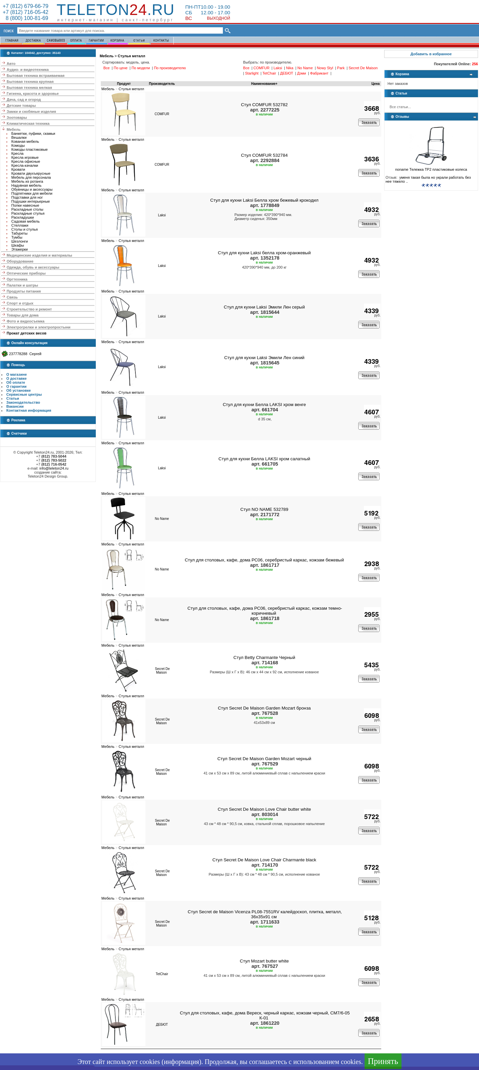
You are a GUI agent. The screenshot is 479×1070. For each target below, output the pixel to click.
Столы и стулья (24, 229)
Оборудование (20, 261)
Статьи (12, 398)
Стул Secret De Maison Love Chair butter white (264, 809)
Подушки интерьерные (30, 201)
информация (181, 1061)
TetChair (162, 974)
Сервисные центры (24, 394)
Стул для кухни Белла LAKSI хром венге (264, 404)
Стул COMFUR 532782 (264, 104)
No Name (162, 519)
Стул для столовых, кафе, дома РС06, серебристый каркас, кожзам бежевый (264, 559)
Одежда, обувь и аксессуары (33, 267)
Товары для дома (23, 315)
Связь (12, 297)
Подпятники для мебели (31, 193)
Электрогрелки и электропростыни (39, 327)
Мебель (14, 129)
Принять (383, 1061)
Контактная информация (28, 410)
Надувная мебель (26, 185)
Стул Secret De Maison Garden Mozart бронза (264, 708)
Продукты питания (24, 291)
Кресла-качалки (24, 165)
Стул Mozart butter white (264, 961)
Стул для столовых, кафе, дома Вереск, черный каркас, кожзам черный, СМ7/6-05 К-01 (265, 1015)
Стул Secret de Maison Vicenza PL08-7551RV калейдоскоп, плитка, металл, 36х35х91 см (265, 914)
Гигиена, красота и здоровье (33, 94)
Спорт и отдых (20, 303)
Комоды (18, 145)
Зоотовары (17, 117)
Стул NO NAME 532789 (264, 509)
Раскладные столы (27, 209)
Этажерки (19, 249)
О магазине (16, 374)
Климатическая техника (28, 123)
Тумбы (16, 237)
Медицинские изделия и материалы (39, 255)
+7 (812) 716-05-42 (25, 12)
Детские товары (21, 105)
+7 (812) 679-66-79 (25, 6)
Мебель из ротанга (27, 181)
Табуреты (19, 233)
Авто (11, 64)
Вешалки (19, 137)
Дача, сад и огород (24, 100)
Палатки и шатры (22, 285)
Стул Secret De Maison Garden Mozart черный (264, 758)
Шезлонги (19, 241)
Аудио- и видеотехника (28, 70)
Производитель (162, 84)
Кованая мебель (25, 141)
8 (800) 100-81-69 (25, 18)
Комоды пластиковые (29, 149)
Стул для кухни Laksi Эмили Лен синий (264, 357)
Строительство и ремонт (29, 309)
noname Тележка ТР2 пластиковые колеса (431, 167)
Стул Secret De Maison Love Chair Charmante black (264, 859)
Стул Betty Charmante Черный (264, 657)
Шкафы (17, 245)
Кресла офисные (25, 161)
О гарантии (16, 386)
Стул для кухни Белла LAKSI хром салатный (264, 458)
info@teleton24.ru (54, 468)
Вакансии (15, 406)
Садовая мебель (25, 221)
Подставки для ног (27, 197)
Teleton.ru (116, 9)
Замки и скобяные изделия (31, 111)
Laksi (162, 215)
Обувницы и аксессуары (32, 189)
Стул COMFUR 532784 (264, 155)
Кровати (18, 169)
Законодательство (23, 402)
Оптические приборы (26, 273)
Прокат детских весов (26, 333)
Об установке (18, 390)
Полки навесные (25, 205)
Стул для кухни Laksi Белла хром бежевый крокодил (264, 200)
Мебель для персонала (31, 177)
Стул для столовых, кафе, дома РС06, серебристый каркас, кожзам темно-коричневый (265, 611)
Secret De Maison (162, 670)
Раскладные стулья (28, 213)
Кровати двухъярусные (30, 173)
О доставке (16, 378)
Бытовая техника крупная (30, 82)
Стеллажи (19, 225)
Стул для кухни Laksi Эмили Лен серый (264, 307)
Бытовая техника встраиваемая (36, 76)
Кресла (17, 153)
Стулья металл (131, 56)
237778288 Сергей (25, 354)
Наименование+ (264, 84)
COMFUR (162, 114)
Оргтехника (17, 279)
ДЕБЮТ (162, 1024)
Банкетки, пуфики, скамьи (33, 133)
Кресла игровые (25, 157)
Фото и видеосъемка (26, 321)
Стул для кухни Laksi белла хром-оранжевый (264, 252)
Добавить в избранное (431, 54)
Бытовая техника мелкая (29, 88)
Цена (376, 84)
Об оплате (15, 382)
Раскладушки (22, 217)
